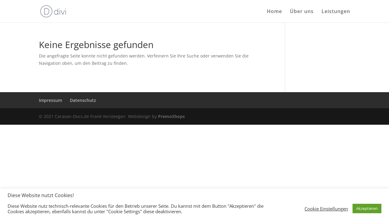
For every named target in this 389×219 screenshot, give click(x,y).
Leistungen (336, 12)
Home (274, 12)
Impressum (50, 100)
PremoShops (171, 116)
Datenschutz (83, 100)
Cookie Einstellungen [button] (326, 208)
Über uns (302, 12)
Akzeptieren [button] (367, 208)
